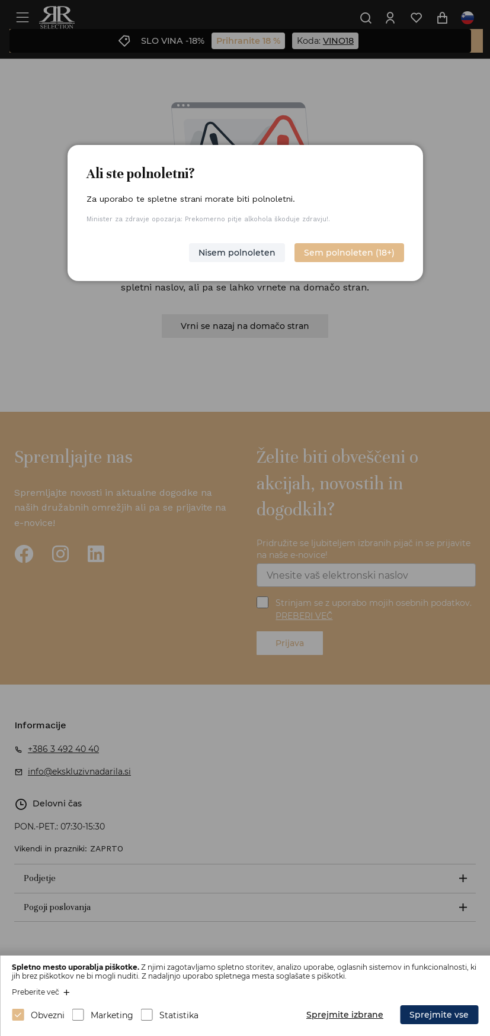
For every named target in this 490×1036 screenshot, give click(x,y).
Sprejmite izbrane (344, 1014)
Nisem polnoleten (237, 252)
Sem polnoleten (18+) (349, 252)
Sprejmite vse (439, 1014)
